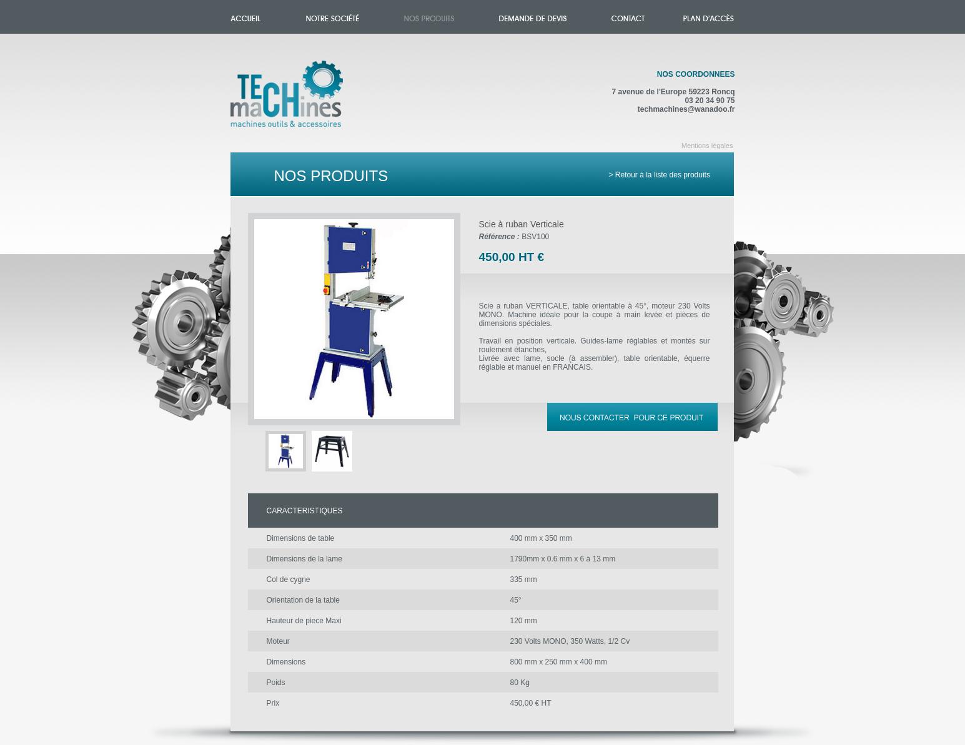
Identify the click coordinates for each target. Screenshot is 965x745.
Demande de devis (533, 16)
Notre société (332, 16)
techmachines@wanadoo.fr (686, 109)
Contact (628, 16)
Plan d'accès (708, 16)
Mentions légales (707, 145)
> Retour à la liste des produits (659, 174)
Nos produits (429, 16)
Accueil (299, 101)
